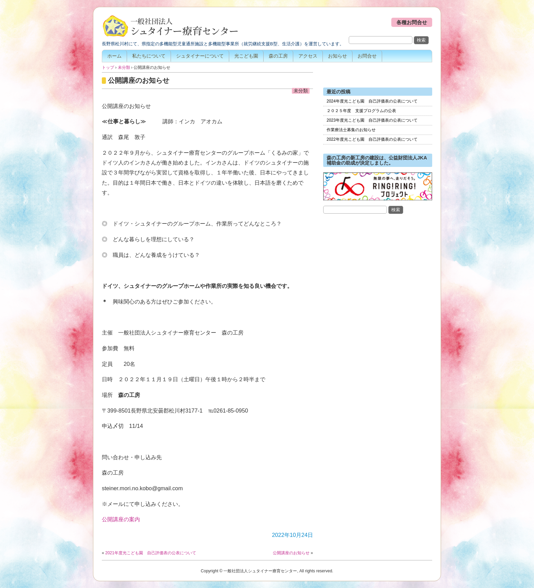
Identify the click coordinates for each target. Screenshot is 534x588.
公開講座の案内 (121, 519)
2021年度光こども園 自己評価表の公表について (150, 553)
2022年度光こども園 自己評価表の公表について (372, 139)
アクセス (307, 56)
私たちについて (149, 56)
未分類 (301, 90)
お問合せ (367, 56)
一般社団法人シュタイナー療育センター (170, 26)
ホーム (114, 56)
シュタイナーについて (200, 56)
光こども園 (246, 56)
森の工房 (278, 56)
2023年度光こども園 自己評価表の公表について (372, 120)
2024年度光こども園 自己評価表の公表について (372, 101)
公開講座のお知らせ (138, 80)
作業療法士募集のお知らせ (351, 129)
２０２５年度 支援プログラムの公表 (361, 110)
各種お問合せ (411, 22)
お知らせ (337, 56)
